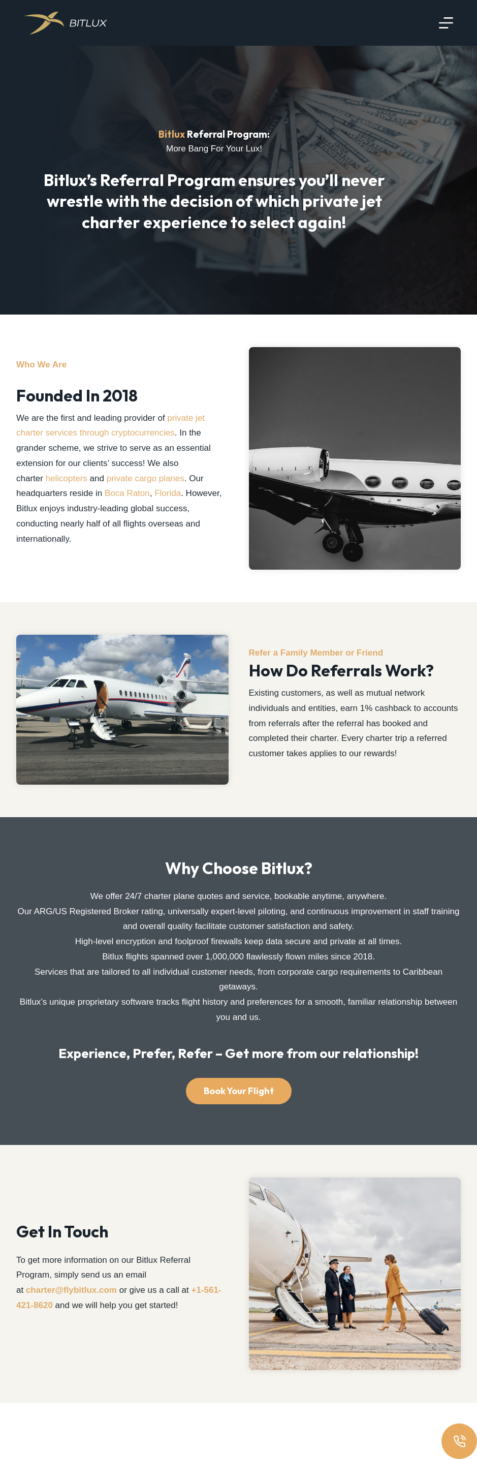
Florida (167, 507)
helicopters (66, 492)
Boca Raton (127, 507)
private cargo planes (145, 492)
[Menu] (446, 23)
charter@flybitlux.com (71, 1339)
